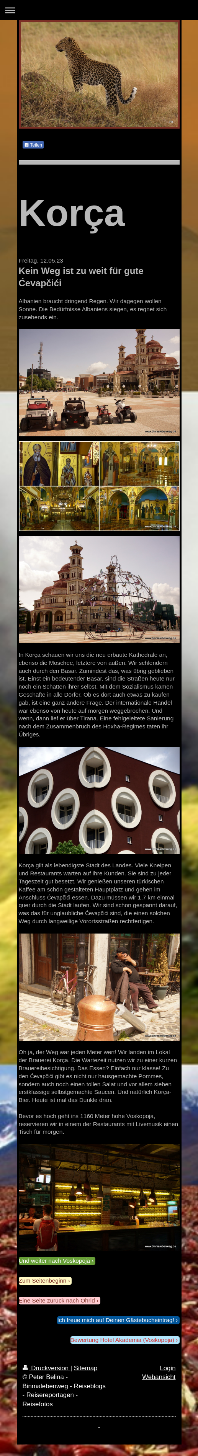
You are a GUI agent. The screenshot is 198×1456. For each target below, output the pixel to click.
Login (167, 1368)
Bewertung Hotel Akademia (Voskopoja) (122, 1340)
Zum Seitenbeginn (43, 1280)
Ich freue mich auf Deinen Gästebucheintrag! (115, 1320)
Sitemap (86, 1368)
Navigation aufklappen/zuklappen (99, 10)
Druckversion (46, 1368)
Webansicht (158, 1377)
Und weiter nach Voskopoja (54, 1260)
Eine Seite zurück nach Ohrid (57, 1300)
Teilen (33, 145)
